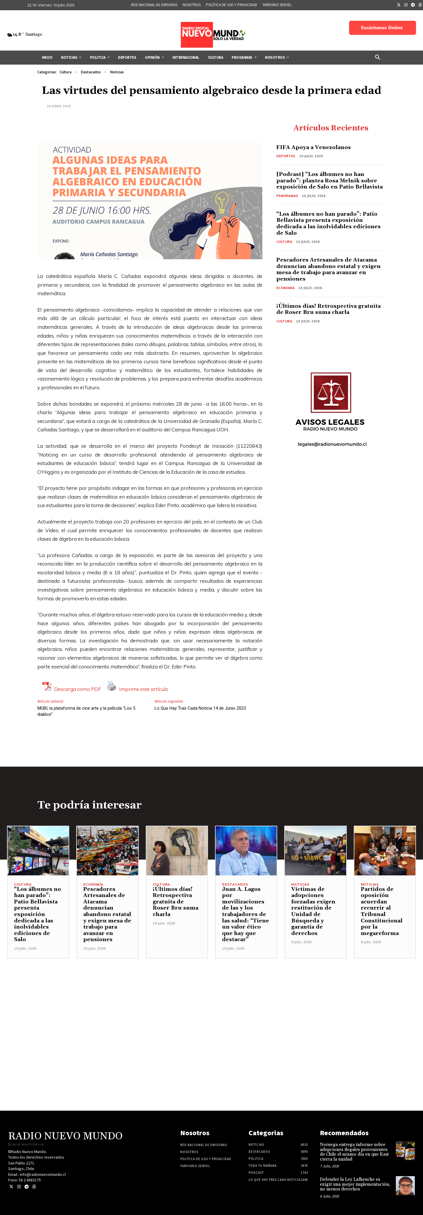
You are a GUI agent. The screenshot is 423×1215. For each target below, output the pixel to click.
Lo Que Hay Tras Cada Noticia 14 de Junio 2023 (200, 708)
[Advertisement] (211, 999)
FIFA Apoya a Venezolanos (313, 147)
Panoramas (287, 196)
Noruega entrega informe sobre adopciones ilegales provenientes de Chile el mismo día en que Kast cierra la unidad (354, 1152)
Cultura (66, 72)
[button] (378, 58)
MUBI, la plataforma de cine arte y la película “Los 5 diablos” (86, 711)
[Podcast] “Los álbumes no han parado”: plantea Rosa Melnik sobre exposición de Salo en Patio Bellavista (329, 180)
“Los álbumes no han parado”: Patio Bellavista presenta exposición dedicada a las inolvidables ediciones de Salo (328, 223)
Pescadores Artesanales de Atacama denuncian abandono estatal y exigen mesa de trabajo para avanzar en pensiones (328, 269)
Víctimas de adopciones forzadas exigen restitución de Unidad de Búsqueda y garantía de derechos (313, 911)
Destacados (91, 72)
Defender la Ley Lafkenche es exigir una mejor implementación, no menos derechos (355, 1184)
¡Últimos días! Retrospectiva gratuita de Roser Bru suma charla (328, 309)
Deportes (285, 156)
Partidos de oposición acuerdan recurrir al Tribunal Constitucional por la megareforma (382, 911)
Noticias (117, 72)
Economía (285, 288)
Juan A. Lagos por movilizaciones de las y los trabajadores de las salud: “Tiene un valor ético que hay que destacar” (245, 914)
